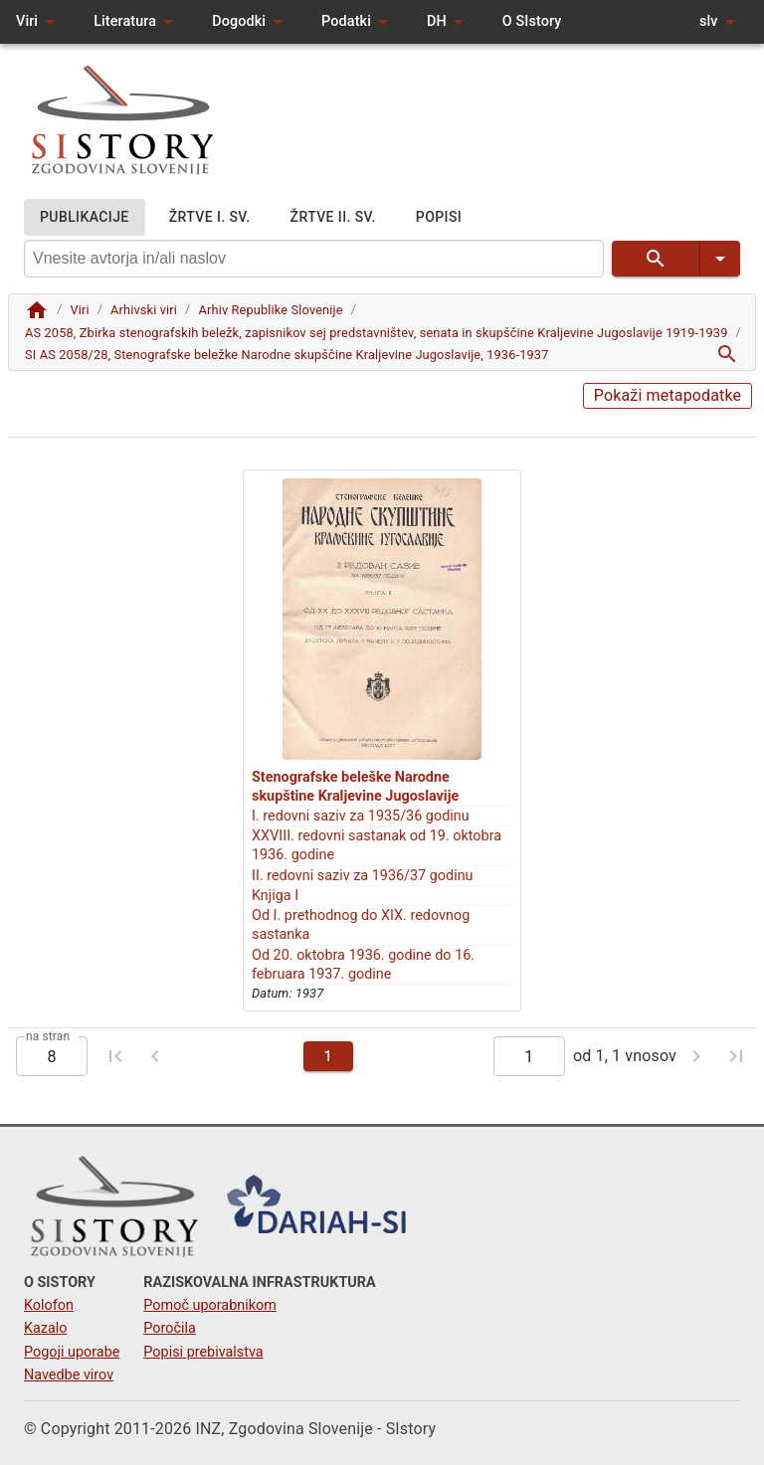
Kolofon (49, 1305)
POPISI (439, 217)
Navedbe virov (68, 1375)
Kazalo (46, 1328)
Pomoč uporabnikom (209, 1305)
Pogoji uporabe (71, 1352)
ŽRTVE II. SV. (333, 217)
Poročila (169, 1328)
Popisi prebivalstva (203, 1352)
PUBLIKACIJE (84, 217)
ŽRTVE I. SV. (210, 217)
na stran (48, 1036)
